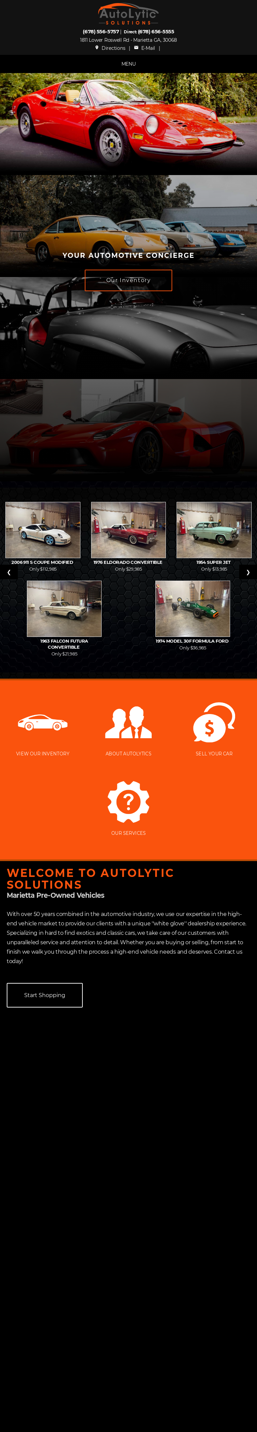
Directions (110, 48)
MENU (128, 64)
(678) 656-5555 (156, 31)
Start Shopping (44, 995)
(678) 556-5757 (101, 31)
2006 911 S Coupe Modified (42, 562)
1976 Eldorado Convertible (129, 562)
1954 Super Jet (214, 562)
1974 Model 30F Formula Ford (192, 641)
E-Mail (144, 48)
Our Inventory (128, 280)
